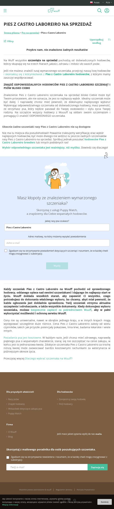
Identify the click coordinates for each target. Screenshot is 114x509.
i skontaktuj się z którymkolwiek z (46, 74)
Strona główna (12, 32)
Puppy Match (14, 413)
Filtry (10, 41)
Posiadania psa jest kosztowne (22, 337)
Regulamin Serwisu (64, 490)
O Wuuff (12, 431)
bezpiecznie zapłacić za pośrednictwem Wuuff (61, 310)
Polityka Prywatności (86, 490)
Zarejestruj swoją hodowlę (72, 399)
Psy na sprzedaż (30, 32)
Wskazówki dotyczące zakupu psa (25, 408)
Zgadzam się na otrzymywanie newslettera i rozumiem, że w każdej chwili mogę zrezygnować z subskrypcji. (59, 458)
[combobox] (57, 227)
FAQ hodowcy (66, 403)
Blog (10, 436)
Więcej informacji (10, 504)
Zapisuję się (97, 467)
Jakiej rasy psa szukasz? (57, 220)
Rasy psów (13, 399)
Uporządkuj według (96, 41)
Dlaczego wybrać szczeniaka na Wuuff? (48, 358)
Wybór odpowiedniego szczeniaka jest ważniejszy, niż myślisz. (41, 147)
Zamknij (104, 502)
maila (98, 433)
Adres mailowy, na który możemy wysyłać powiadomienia (57, 236)
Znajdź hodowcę (16, 403)
